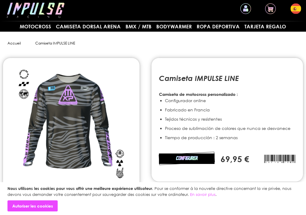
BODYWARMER (174, 26)
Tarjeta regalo (265, 26)
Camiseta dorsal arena (88, 26)
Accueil (14, 43)
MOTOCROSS (35, 26)
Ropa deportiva (218, 26)
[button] (296, 9)
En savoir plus (202, 194)
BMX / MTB (139, 26)
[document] (153, 198)
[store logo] (35, 10)
